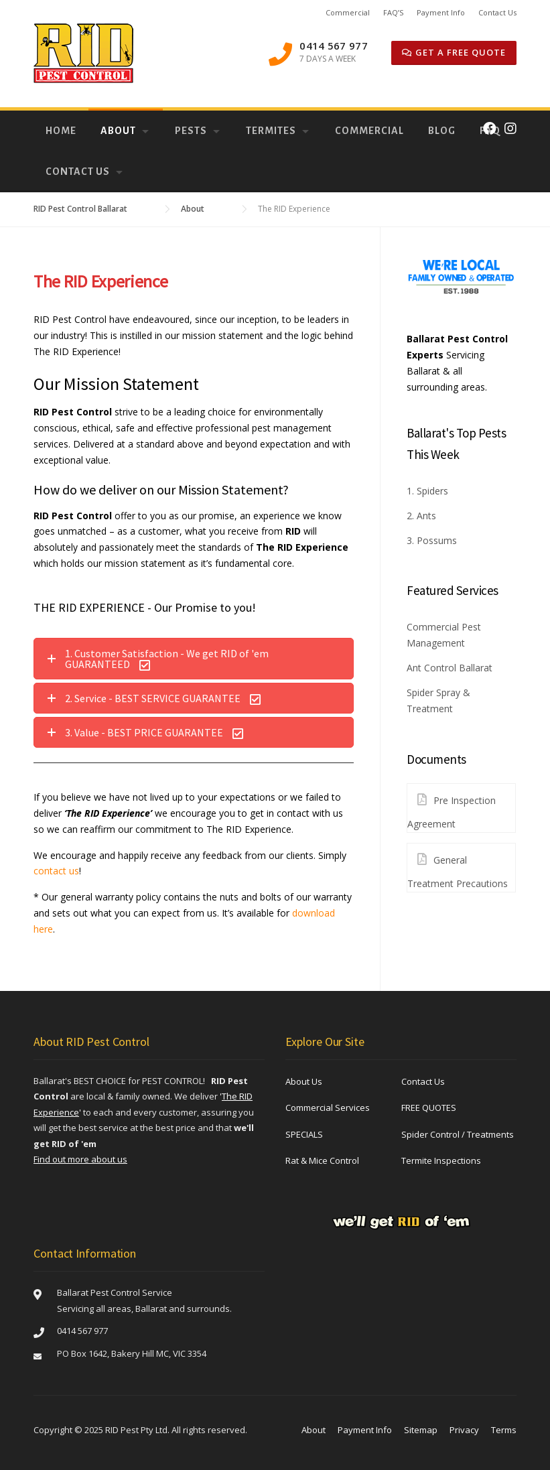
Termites (271, 130)
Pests (191, 130)
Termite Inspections (441, 1160)
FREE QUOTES (428, 1107)
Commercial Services (327, 1107)
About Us (303, 1081)
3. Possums (432, 540)
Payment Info (441, 12)
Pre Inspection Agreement (451, 807)
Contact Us (497, 12)
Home (61, 130)
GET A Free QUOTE (454, 52)
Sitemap (420, 1430)
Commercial (348, 12)
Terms (504, 1430)
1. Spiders (427, 490)
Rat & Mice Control (322, 1160)
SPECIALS (304, 1134)
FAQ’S (393, 12)
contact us (56, 870)
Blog (442, 130)
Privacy (464, 1430)
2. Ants (421, 515)
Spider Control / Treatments (457, 1134)
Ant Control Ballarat (449, 667)
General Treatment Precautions (457, 867)
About (118, 130)
